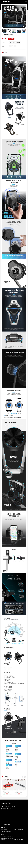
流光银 (18, 42)
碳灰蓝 (13, 42)
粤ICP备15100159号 (6, 824)
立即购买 (11, 38)
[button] (25, 777)
